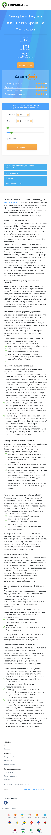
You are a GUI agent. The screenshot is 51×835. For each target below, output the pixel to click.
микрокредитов (10, 202)
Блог (5, 745)
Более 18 (12, 138)
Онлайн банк (8, 772)
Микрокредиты (9, 764)
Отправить (21, 147)
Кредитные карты (10, 776)
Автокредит (8, 760)
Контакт (7, 749)
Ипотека (7, 780)
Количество (11, 115)
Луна (8, 121)
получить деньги (25, 65)
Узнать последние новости (35, 789)
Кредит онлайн (9, 757)
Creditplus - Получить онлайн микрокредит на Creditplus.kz (25, 22)
